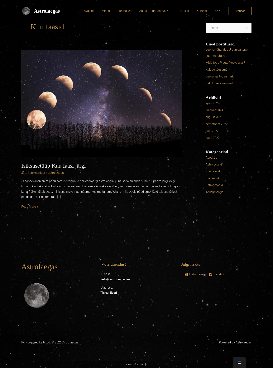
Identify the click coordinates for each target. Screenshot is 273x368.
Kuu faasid (213, 171)
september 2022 (217, 124)
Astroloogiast (214, 164)
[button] (240, 11)
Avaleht (99, 11)
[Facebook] (218, 274)
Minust (114, 11)
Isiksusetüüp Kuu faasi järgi (53, 165)
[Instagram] (193, 274)
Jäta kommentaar (33, 173)
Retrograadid (214, 185)
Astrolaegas (47, 11)
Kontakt (204, 11)
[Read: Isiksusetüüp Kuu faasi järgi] (101, 103)
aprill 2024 (213, 103)
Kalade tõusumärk (218, 69)
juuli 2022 (212, 131)
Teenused (131, 11)
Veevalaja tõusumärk (220, 76)
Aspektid (211, 157)
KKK (218, 11)
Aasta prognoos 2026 (159, 11)
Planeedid (212, 178)
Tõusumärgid (214, 192)
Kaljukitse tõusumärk (220, 83)
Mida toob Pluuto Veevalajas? (225, 62)
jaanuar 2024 (214, 110)
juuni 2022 (213, 138)
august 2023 (214, 117)
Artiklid (188, 11)
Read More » (29, 206)
